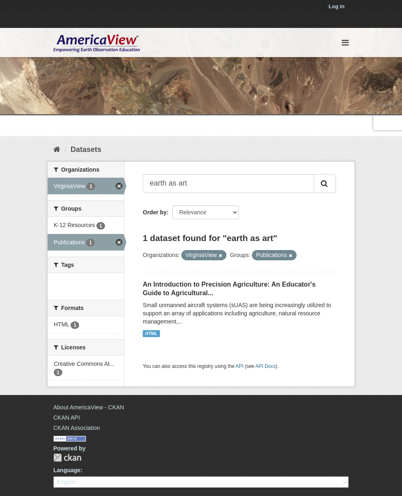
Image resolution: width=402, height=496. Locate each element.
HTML (151, 333)
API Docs (266, 366)
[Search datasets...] (228, 183)
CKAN (67, 457)
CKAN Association (76, 428)
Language (66, 470)
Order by (155, 212)
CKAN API (66, 417)
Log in (337, 6)
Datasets (86, 149)
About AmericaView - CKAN (88, 407)
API (239, 366)
